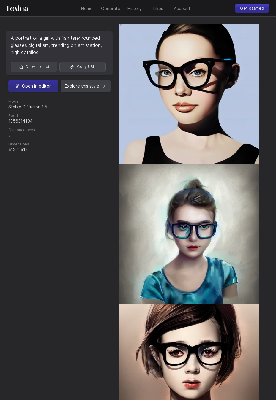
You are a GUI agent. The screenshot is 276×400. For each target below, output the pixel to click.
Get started (252, 8)
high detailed (25, 52)
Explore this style (85, 85)
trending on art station (76, 45)
